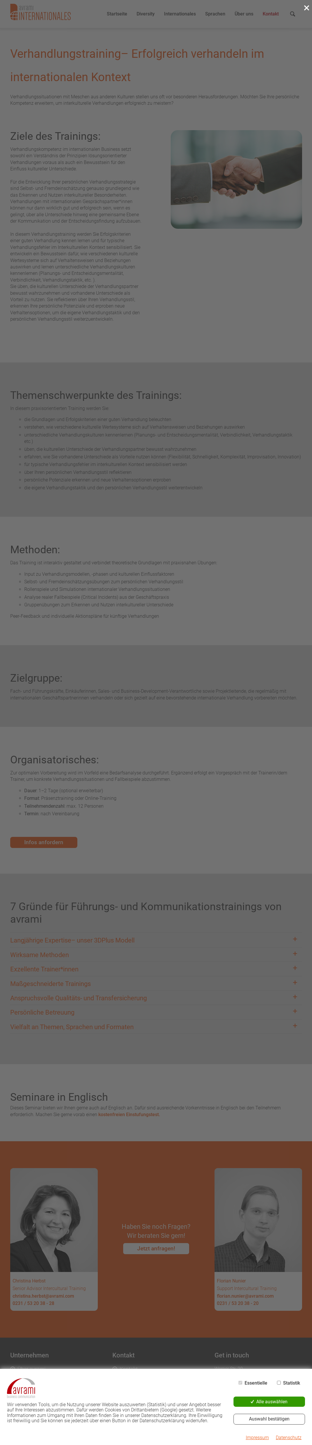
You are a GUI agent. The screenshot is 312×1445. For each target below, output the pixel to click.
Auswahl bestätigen (269, 1419)
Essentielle (256, 1383)
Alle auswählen (271, 1401)
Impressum (257, 1437)
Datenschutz (288, 1437)
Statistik (291, 1383)
